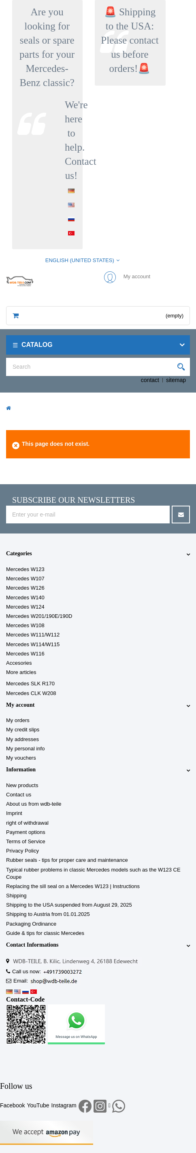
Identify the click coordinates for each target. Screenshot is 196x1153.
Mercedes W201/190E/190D (39, 616)
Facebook (12, 1105)
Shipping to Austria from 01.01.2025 (48, 914)
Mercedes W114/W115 (33, 644)
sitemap (176, 380)
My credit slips (22, 730)
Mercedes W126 (25, 588)
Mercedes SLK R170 (30, 683)
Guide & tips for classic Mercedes (45, 933)
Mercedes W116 (25, 654)
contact (150, 380)
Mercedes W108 (25, 625)
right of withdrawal (27, 823)
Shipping (16, 896)
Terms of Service (25, 841)
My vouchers (21, 758)
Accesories (19, 663)
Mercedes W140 (25, 597)
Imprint (14, 813)
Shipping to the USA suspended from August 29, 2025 (69, 905)
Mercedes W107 (25, 578)
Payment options (25, 832)
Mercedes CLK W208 (31, 693)
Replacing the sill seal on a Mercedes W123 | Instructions (73, 886)
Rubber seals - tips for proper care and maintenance (67, 860)
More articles (21, 672)
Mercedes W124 (25, 607)
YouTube (38, 1105)
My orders (18, 720)
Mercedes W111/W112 (33, 635)
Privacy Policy (22, 851)
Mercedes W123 (25, 569)
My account (20, 705)
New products (22, 785)
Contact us (18, 795)
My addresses (22, 739)
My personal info (25, 749)
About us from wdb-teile (34, 804)
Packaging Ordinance (31, 924)
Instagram (64, 1105)
